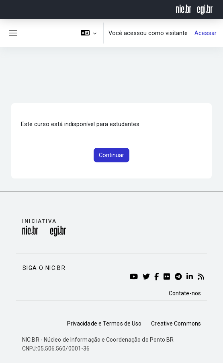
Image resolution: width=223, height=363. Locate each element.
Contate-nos (185, 293)
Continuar (111, 155)
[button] (89, 33)
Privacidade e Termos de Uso (104, 323)
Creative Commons (176, 323)
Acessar (205, 33)
